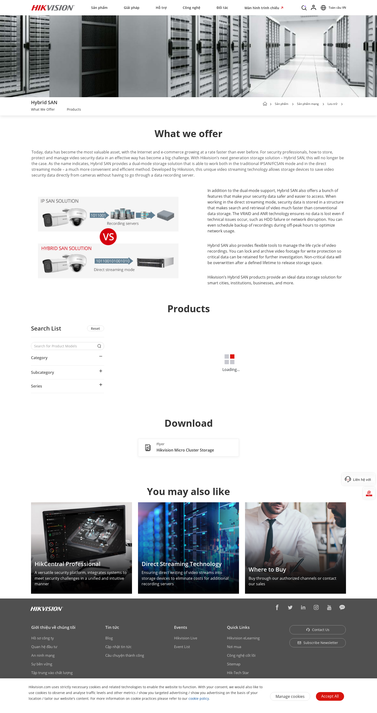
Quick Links (238, 627)
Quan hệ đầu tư (44, 646)
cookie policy (198, 698)
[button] (293, 104)
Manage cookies (290, 696)
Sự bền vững (41, 664)
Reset (95, 328)
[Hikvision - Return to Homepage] (53, 7)
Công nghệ (191, 7)
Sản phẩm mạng (308, 104)
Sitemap (233, 664)
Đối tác (222, 7)
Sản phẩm (99, 7)
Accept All (330, 696)
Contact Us (317, 629)
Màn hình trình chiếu (262, 8)
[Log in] (313, 7)
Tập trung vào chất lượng (52, 672)
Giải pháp (131, 7)
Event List (182, 646)
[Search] (304, 7)
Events (180, 627)
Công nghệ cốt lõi (241, 655)
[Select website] (332, 7)
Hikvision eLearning (243, 638)
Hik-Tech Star (238, 672)
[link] (43, 109)
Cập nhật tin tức (118, 646)
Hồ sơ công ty (42, 638)
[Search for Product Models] (64, 346)
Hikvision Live (185, 638)
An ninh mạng (43, 655)
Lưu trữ (332, 104)
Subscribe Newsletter (317, 642)
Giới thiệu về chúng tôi (53, 627)
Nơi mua (234, 646)
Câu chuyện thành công (124, 655)
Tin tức (112, 627)
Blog (109, 638)
